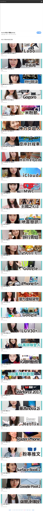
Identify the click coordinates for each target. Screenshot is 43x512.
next (33, 509)
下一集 (39, 32)
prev (10, 509)
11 (29, 509)
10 (27, 509)
